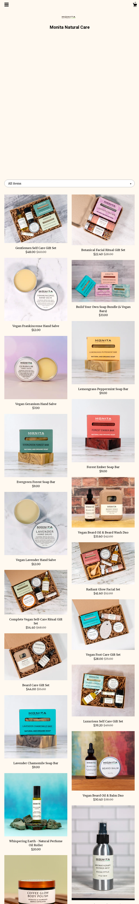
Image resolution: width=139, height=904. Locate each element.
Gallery (24, 884)
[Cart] (135, 5)
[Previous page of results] (52, 812)
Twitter (69, 884)
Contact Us (25, 896)
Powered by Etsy (114, 883)
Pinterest (69, 867)
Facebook (69, 873)
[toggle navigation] (6, 4)
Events (25, 879)
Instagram (69, 879)
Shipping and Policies (25, 890)
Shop (24, 867)
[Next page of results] (87, 812)
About (24, 873)
